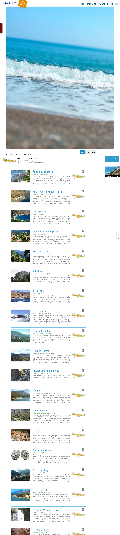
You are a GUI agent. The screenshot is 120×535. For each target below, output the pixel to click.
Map (93, 106)
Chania (39, 427)
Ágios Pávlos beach (43, 126)
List (82, 106)
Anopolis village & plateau (46, 185)
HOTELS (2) (112, 113)
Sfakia (38, 248)
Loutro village (40, 165)
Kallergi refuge (40, 265)
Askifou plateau (41, 364)
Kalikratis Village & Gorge (46, 464)
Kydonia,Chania (41, 486)
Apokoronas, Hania (42, 506)
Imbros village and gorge (46, 324)
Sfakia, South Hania (41, 128)
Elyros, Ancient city (43, 404)
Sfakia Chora (39, 245)
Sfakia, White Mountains (44, 367)
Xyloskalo (38, 225)
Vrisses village (40, 503)
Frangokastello (40, 444)
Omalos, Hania (41, 228)
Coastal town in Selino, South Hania (46, 347)
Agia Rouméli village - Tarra (47, 145)
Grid (87, 106)
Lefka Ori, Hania (42, 267)
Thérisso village (41, 424)
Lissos (36, 384)
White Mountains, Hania (44, 307)
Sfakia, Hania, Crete (42, 287)
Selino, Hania (40, 407)
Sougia (36, 344)
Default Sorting (23, 114)
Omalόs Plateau (41, 305)
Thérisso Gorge (41, 484)
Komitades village (42, 285)
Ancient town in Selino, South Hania (46, 387)
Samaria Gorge (40, 205)
